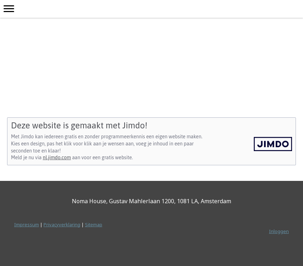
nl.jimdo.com (57, 157)
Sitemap (93, 224)
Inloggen (279, 231)
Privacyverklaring (62, 224)
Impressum (26, 224)
